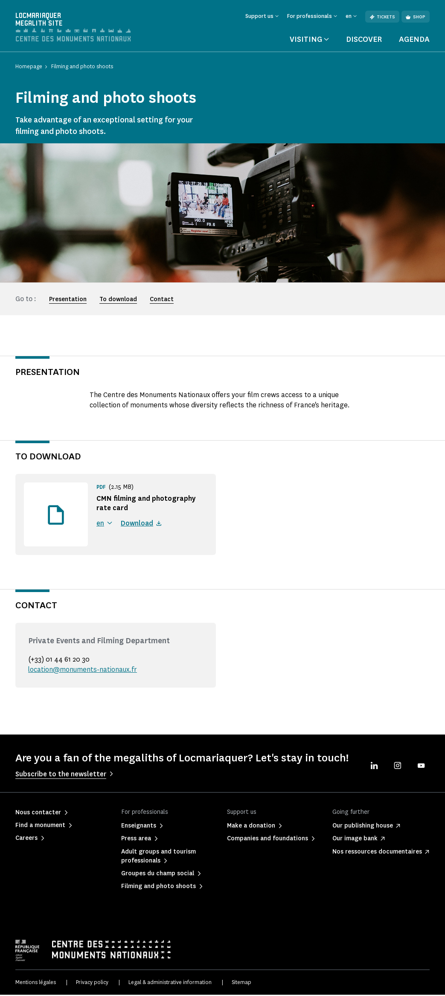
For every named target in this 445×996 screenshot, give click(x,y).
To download (118, 300)
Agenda (414, 40)
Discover (364, 40)
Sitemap (241, 983)
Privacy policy (92, 983)
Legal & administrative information (170, 983)
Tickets (382, 17)
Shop (415, 17)
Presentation (68, 300)
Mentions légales (35, 983)
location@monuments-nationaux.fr (83, 670)
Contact (162, 300)
